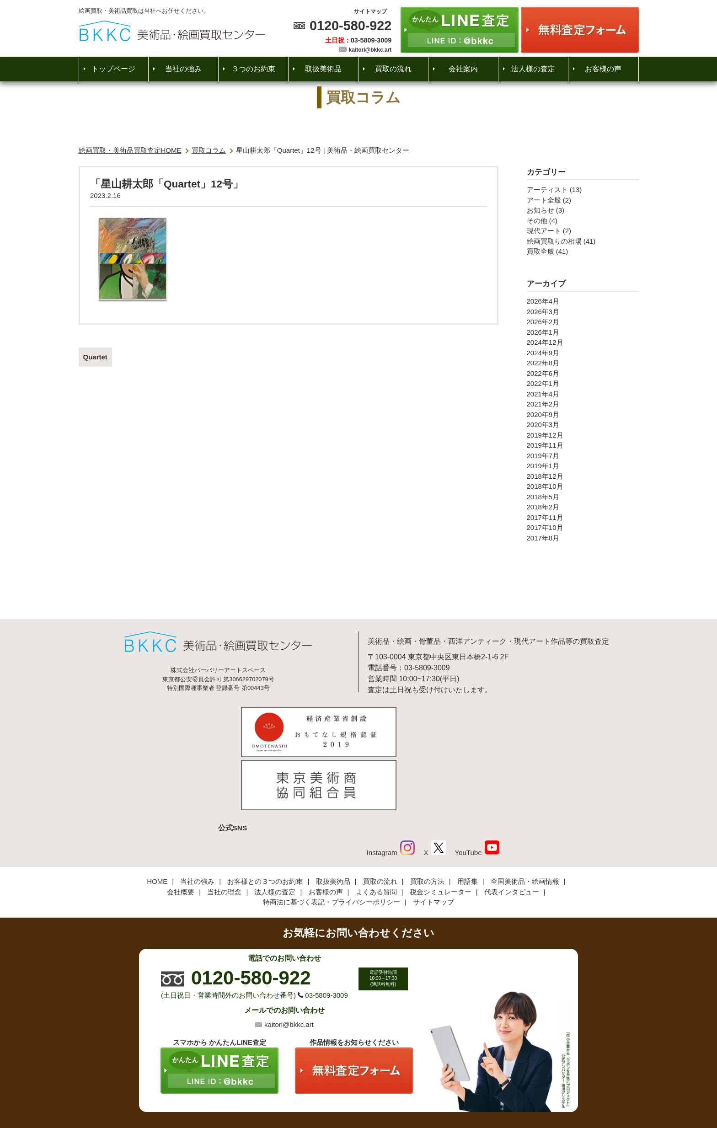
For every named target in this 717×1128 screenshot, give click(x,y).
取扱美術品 (323, 69)
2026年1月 (543, 332)
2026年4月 (543, 301)
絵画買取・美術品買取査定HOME (130, 150)
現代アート (544, 231)
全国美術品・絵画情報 (525, 822)
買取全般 (540, 251)
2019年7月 (543, 456)
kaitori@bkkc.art (370, 50)
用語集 (467, 822)
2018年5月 (543, 497)
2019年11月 (545, 445)
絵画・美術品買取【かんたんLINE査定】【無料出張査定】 (172, 31)
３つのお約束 (253, 69)
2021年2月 (543, 404)
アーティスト (547, 189)
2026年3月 (543, 311)
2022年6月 (543, 373)
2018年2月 (543, 507)
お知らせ (540, 210)
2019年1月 (543, 466)
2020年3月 (543, 424)
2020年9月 (543, 414)
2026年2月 (543, 322)
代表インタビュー (511, 832)
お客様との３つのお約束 (265, 822)
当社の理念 (224, 832)
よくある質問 (376, 832)
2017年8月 (543, 538)
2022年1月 (543, 383)
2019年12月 (545, 435)
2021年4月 (543, 394)
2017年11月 (545, 517)
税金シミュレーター (440, 832)
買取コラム (209, 150)
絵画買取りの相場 (554, 241)
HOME (157, 822)
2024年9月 (543, 353)
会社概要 (180, 832)
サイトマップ (370, 11)
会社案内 (463, 69)
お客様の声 (603, 69)
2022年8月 (543, 363)
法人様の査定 (533, 69)
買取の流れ (393, 69)
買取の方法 (427, 822)
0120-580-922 (350, 25)
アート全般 (544, 200)
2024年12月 (545, 342)
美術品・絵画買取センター (343, 1093)
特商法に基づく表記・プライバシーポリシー (331, 843)
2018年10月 (545, 486)
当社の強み (183, 69)
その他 (537, 221)
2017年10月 (545, 527)
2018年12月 (545, 476)
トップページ (113, 69)
